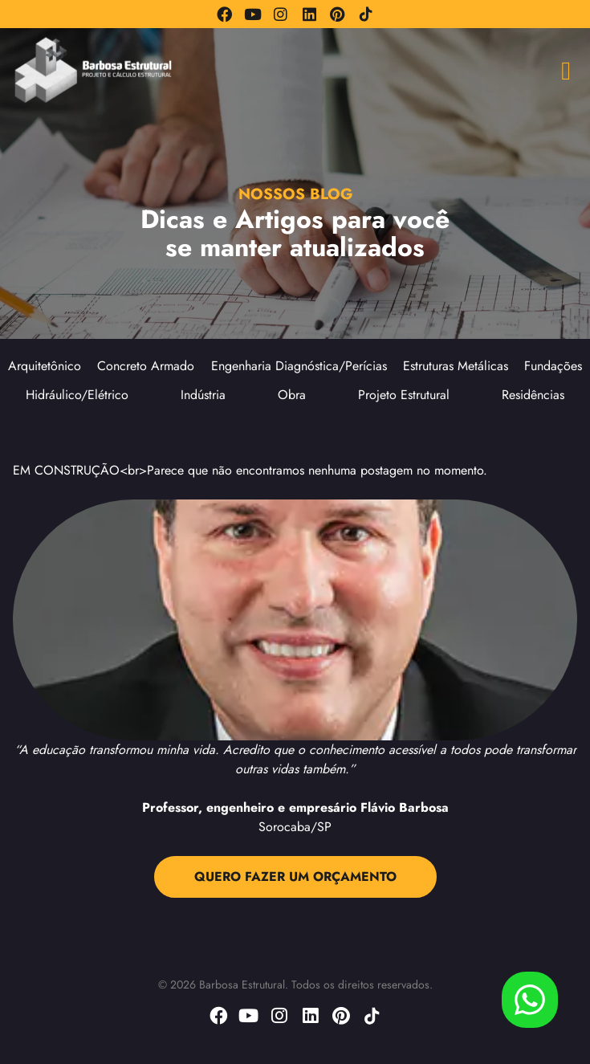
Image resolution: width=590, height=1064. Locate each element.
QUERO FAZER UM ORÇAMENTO (295, 876)
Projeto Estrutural (404, 394)
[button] (566, 70)
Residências (533, 394)
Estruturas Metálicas (455, 366)
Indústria (203, 394)
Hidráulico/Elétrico (77, 394)
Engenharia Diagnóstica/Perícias (299, 366)
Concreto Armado (145, 366)
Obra (292, 394)
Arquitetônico (44, 366)
